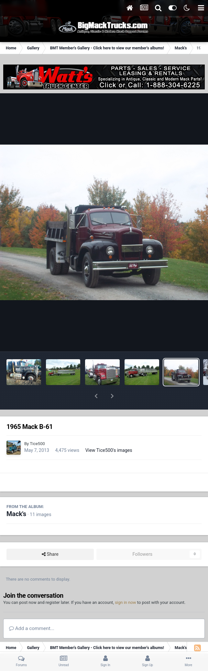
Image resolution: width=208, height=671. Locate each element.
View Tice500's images (108, 433)
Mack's (16, 497)
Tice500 (37, 426)
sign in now (125, 585)
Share (50, 537)
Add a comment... (31, 612)
